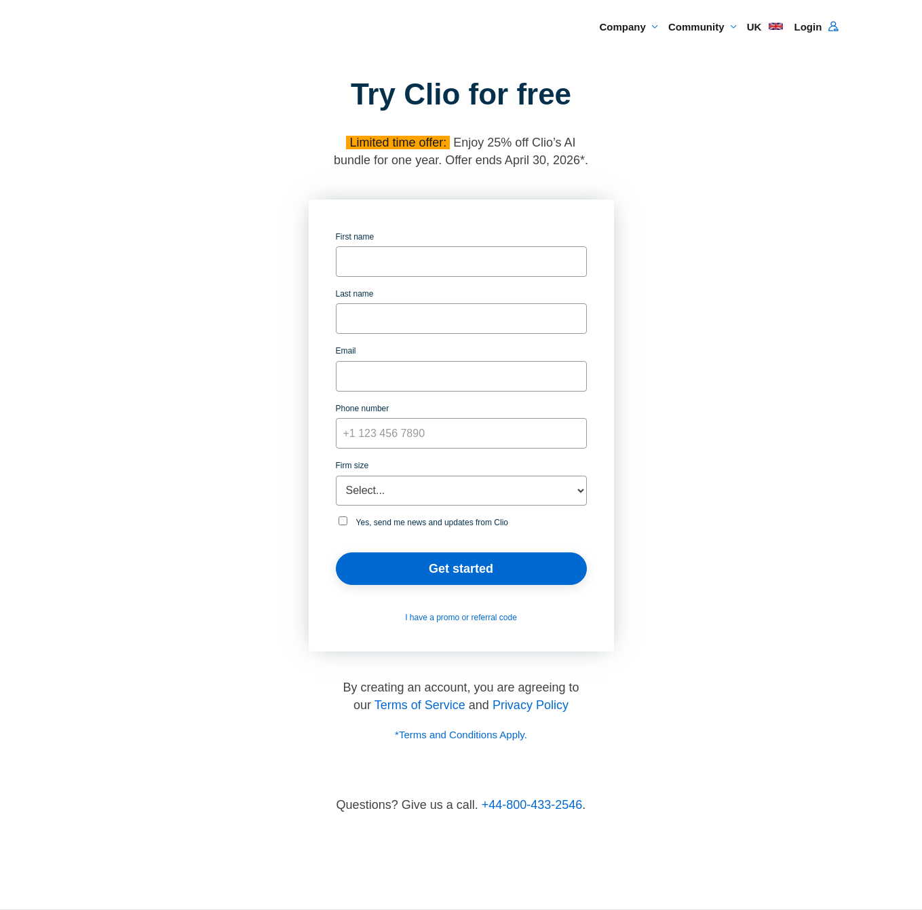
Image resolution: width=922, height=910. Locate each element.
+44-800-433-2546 (532, 805)
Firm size (352, 465)
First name (355, 237)
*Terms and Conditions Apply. (461, 734)
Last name (355, 294)
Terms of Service (419, 705)
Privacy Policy (531, 705)
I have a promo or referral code (461, 617)
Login (816, 27)
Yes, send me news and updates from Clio (423, 521)
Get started (461, 568)
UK (765, 27)
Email (346, 351)
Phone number (362, 408)
